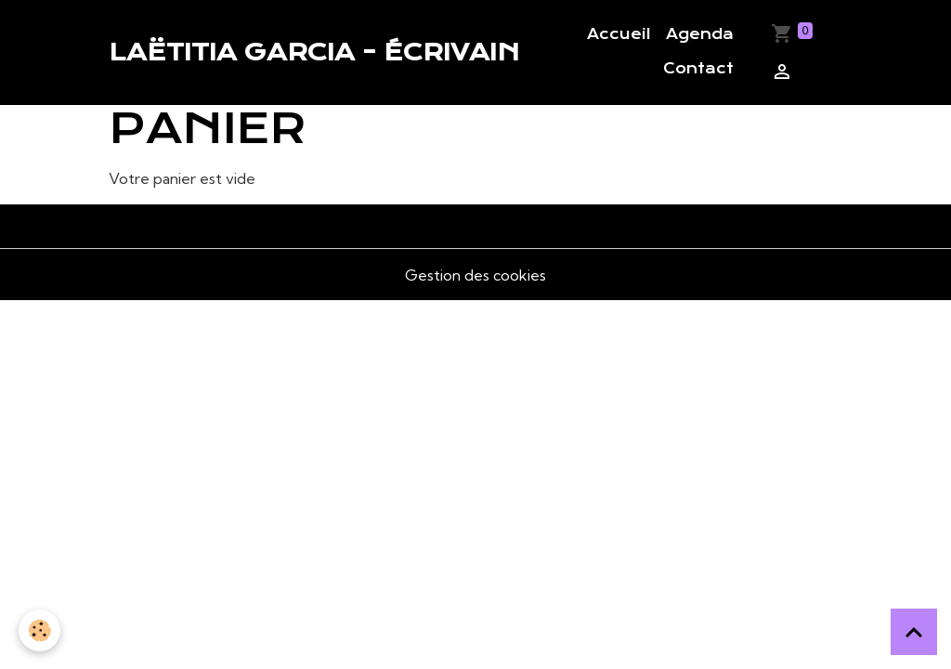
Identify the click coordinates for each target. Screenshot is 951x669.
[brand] (314, 52)
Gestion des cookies (475, 275)
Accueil (619, 34)
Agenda (700, 34)
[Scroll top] (914, 632)
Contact (698, 68)
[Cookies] (39, 630)
